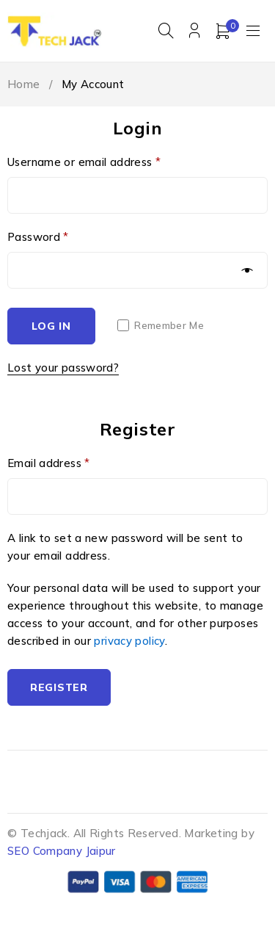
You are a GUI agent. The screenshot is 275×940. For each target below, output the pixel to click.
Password (38, 237)
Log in (51, 326)
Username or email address (84, 162)
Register (59, 687)
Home (23, 84)
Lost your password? (63, 368)
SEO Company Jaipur (61, 851)
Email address (48, 463)
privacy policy (129, 641)
